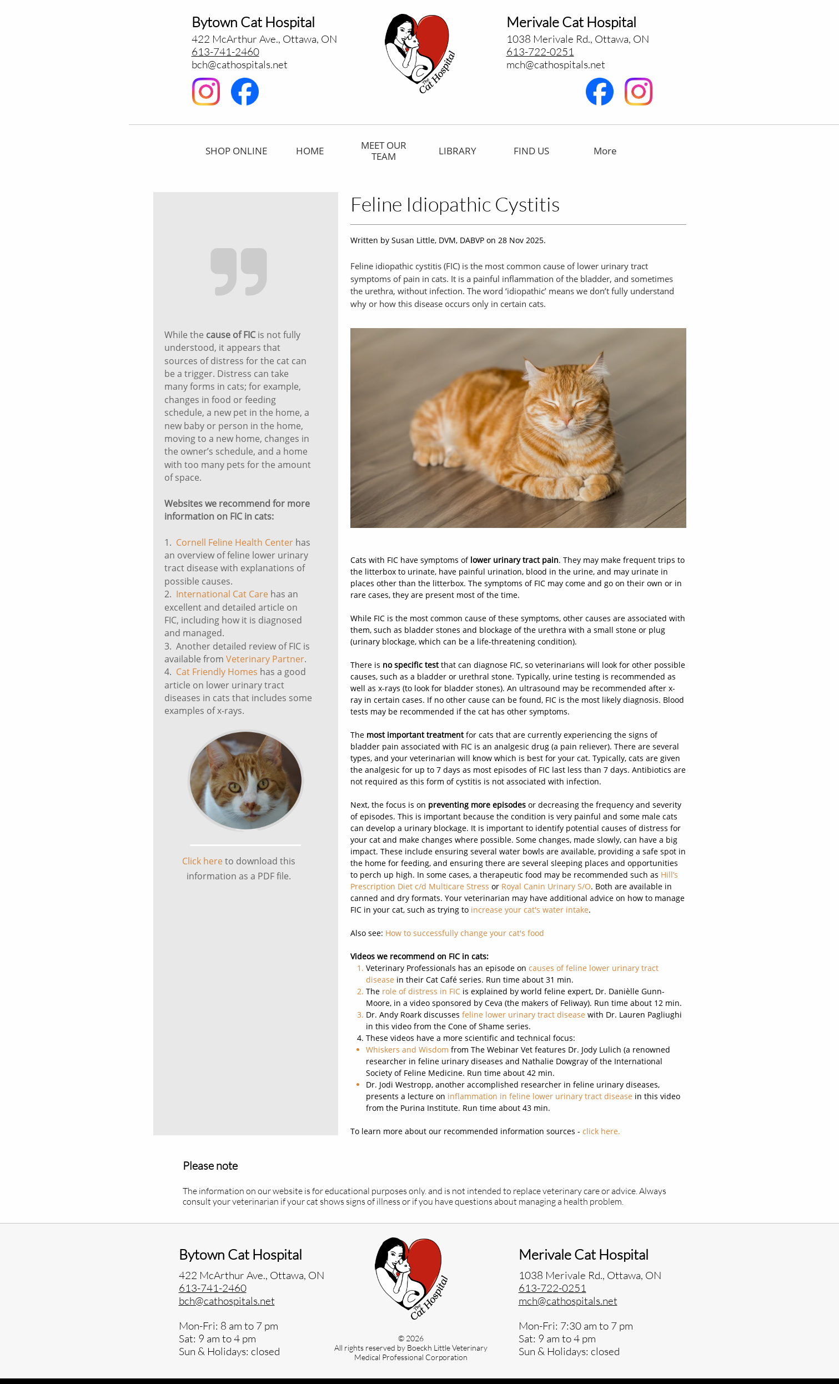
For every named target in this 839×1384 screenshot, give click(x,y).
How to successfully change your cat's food (464, 933)
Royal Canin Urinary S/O (546, 886)
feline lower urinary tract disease (523, 1014)
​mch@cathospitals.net (555, 64)
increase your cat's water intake (530, 909)
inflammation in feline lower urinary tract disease (540, 1096)
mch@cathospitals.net (568, 1300)
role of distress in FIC (421, 991)
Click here (202, 861)
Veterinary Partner (265, 659)
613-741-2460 (225, 51)
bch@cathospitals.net (240, 64)
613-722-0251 (540, 51)
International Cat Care (222, 594)
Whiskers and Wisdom (407, 1049)
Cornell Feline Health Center (234, 542)
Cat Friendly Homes (217, 672)
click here (600, 1131)
